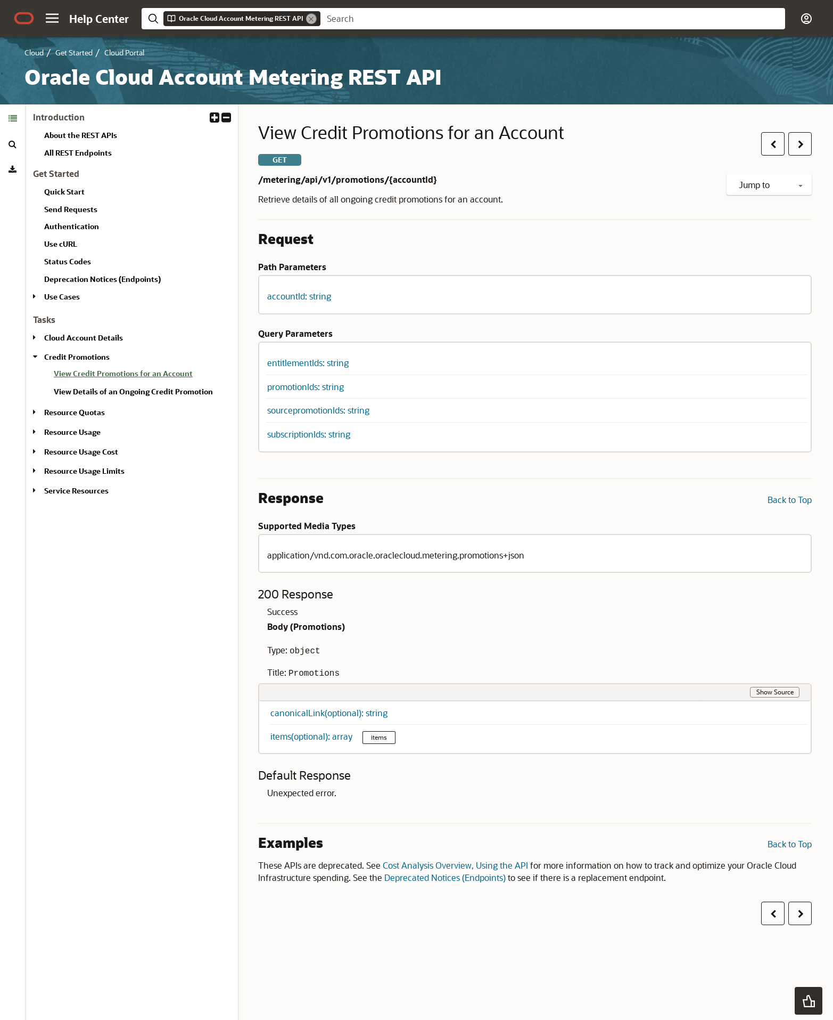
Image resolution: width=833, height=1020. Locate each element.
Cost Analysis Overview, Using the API (455, 865)
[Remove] (311, 19)
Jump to (771, 184)
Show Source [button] (775, 691)
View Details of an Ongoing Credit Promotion (133, 391)
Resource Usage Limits (84, 471)
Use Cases (62, 297)
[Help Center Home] (99, 18)
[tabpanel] (132, 308)
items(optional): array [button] (312, 736)
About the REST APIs (80, 135)
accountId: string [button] (299, 296)
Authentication (71, 226)
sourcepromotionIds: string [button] (318, 410)
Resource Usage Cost (81, 452)
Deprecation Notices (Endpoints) (102, 279)
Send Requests (70, 209)
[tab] (12, 118)
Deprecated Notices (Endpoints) (445, 877)
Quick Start (64, 192)
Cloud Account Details (83, 338)
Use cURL (60, 244)
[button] (52, 18)
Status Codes (67, 261)
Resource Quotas (74, 412)
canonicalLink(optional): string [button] (328, 712)
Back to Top (790, 499)
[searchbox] (553, 18)
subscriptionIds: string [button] (308, 434)
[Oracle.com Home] (24, 18)
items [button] (379, 737)
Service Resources (76, 490)
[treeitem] (141, 375)
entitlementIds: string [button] (308, 362)
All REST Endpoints (78, 153)
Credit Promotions (77, 357)
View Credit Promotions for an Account (123, 373)
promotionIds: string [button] (305, 386)
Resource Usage (72, 432)
